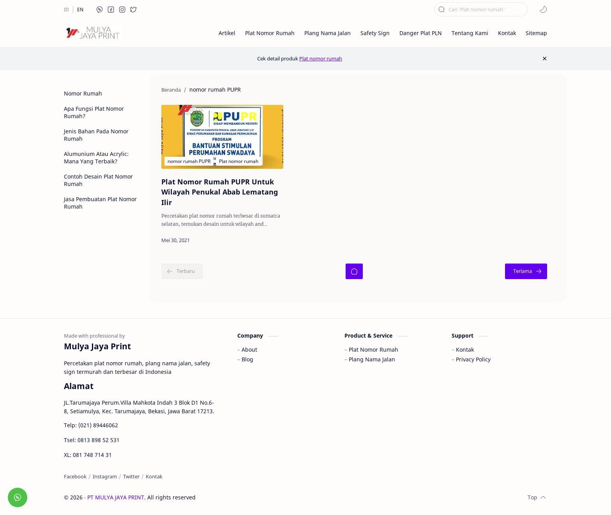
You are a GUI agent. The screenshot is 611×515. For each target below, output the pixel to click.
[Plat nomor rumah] (238, 161)
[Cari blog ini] (481, 9)
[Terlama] (526, 271)
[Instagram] (105, 476)
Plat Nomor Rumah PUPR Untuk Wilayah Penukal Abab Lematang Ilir (219, 192)
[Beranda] (354, 271)
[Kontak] (154, 476)
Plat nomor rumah (320, 58)
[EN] (80, 9)
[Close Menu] (544, 58)
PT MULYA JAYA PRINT (115, 497)
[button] (99, 9)
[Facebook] (75, 476)
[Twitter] (131, 476)
